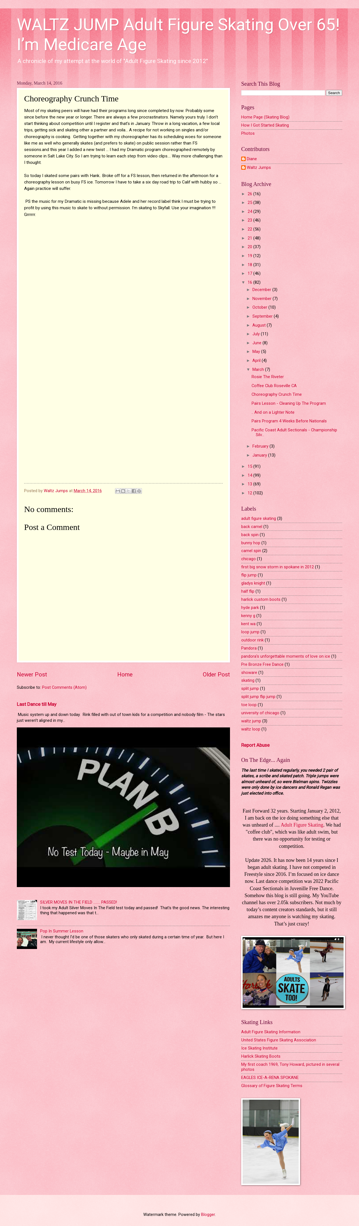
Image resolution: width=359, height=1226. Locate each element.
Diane (252, 159)
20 (250, 246)
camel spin (251, 550)
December (262, 289)
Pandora (249, 648)
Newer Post (32, 674)
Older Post (216, 674)
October (260, 307)
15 (250, 466)
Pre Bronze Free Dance (262, 664)
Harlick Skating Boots (260, 1056)
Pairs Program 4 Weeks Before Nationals (289, 421)
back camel (251, 526)
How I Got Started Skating (265, 125)
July (256, 333)
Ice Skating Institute (259, 1048)
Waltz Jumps (259, 167)
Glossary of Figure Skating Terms (271, 1085)
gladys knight (253, 583)
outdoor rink (252, 640)
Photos (248, 133)
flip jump (249, 575)
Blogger (208, 1214)
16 (250, 282)
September (263, 316)
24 (250, 211)
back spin (250, 534)
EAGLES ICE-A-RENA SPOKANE (270, 1077)
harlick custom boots (260, 599)
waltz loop (250, 729)
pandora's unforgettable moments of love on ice (285, 656)
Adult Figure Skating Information (270, 1031)
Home (125, 674)
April (257, 360)
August (259, 325)
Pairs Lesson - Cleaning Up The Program (289, 403)
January (260, 455)
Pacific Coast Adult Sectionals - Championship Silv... (294, 432)
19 (250, 255)
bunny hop (250, 542)
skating (247, 680)
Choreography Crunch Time (277, 394)
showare (249, 672)
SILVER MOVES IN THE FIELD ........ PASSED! (78, 902)
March (258, 369)
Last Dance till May (36, 704)
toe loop (249, 704)
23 (250, 220)
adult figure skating (258, 518)
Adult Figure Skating (302, 825)
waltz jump (251, 720)
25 (250, 202)
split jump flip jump (258, 696)
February (261, 446)
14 (250, 475)
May (256, 351)
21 (250, 238)
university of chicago (260, 712)
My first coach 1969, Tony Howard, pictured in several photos (290, 1067)
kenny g (248, 615)
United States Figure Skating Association (278, 1040)
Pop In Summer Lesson (61, 931)
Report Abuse (255, 745)
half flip (247, 591)
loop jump (250, 631)
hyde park (250, 607)
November (262, 298)
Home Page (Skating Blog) (265, 117)
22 (250, 229)
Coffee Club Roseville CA (274, 385)
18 (250, 264)
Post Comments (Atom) (64, 687)
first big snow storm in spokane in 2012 (277, 566)
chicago (248, 558)
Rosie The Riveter (268, 376)
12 (250, 492)
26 (250, 193)
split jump (250, 688)
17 (250, 273)
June (257, 342)
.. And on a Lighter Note (273, 412)
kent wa (248, 623)
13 (250, 484)
